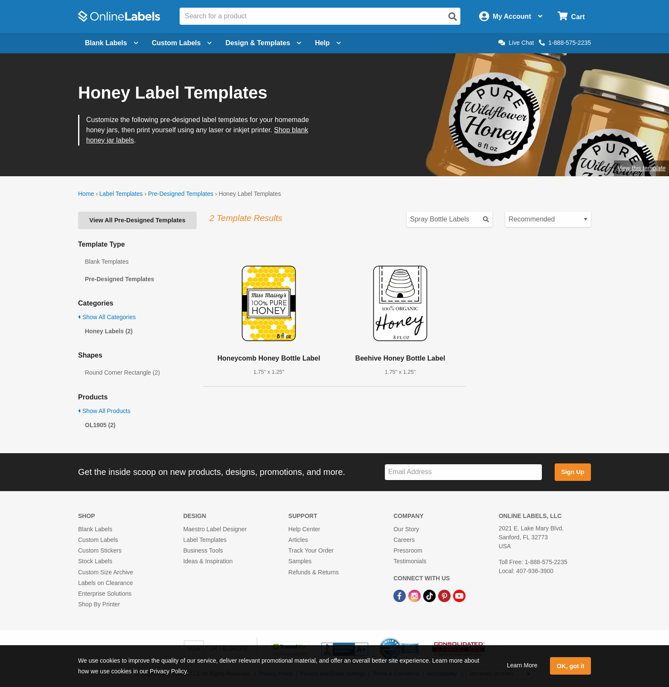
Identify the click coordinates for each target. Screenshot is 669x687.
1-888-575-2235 (565, 42)
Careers (404, 539)
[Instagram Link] (415, 595)
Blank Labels (95, 529)
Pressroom (407, 550)
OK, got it (571, 666)
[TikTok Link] (430, 595)
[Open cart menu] (571, 16)
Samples (299, 561)
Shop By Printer (99, 604)
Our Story (406, 529)
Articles (298, 539)
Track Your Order (311, 550)
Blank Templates (106, 261)
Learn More (522, 665)
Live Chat (516, 43)
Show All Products (104, 411)
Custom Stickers (100, 550)
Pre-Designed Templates (180, 193)
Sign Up (572, 472)
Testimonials (409, 561)
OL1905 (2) (100, 425)
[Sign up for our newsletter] (463, 472)
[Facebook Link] (400, 595)
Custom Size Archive (105, 572)
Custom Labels (98, 539)
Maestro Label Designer (215, 529)
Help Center (304, 529)
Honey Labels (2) (109, 331)
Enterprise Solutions (104, 593)
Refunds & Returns (313, 572)
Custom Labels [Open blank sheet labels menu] (182, 43)
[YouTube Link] (459, 595)
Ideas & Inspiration (208, 561)
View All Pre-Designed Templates (137, 220)
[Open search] (452, 16)
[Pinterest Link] (445, 595)
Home (86, 193)
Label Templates (121, 193)
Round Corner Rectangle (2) (122, 372)
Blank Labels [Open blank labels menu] (111, 43)
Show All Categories (107, 317)
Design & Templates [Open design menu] (263, 43)
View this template (641, 168)
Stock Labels (95, 561)
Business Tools (203, 550)
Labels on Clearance (105, 582)
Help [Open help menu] (328, 43)
